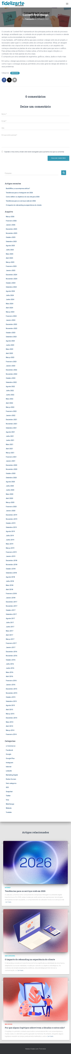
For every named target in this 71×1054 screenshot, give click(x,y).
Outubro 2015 (10, 697)
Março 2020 (10, 502)
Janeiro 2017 (10, 647)
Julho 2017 (10, 622)
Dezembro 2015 (11, 689)
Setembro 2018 (11, 573)
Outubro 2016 (10, 660)
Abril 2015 (9, 709)
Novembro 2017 (11, 606)
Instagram (9, 762)
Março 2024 (10, 312)
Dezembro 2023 (11, 324)
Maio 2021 (9, 444)
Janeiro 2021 (10, 461)
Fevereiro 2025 (11, 266)
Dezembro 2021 (11, 419)
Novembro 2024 (11, 279)
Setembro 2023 (11, 337)
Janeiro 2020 (10, 511)
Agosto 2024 (10, 291)
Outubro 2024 (10, 283)
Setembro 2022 (11, 382)
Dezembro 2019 (11, 515)
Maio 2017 (9, 631)
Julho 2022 (10, 390)
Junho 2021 (10, 440)
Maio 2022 (9, 399)
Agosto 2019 (10, 531)
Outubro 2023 (10, 332)
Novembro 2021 (11, 424)
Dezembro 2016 (11, 651)
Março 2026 (10, 216)
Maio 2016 (9, 672)
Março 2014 (10, 730)
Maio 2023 (9, 349)
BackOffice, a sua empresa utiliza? (18, 188)
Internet (8, 767)
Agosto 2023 (10, 341)
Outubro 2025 (10, 237)
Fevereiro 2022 (11, 411)
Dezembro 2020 (11, 465)
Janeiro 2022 (10, 415)
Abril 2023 (9, 353)
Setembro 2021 (11, 428)
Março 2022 (10, 407)
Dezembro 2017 (11, 602)
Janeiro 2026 (10, 225)
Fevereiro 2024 (11, 316)
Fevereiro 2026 (11, 221)
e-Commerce (10, 746)
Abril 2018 (9, 589)
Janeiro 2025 (10, 270)
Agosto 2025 (10, 245)
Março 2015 (10, 714)
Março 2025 (10, 262)
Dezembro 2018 (11, 560)
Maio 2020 (9, 494)
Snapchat (9, 791)
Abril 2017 (9, 635)
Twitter (8, 796)
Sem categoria (11, 783)
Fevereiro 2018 (11, 593)
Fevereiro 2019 (11, 552)
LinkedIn (9, 771)
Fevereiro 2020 (11, 506)
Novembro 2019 (11, 519)
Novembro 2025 (11, 233)
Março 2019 (10, 548)
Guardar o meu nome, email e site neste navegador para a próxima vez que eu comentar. (34, 152)
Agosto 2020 (10, 482)
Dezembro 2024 (11, 275)
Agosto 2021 (10, 432)
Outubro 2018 (10, 569)
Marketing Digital (12, 775)
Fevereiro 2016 (11, 680)
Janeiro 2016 (10, 685)
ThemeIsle (42, 1049)
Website (8, 808)
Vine (7, 800)
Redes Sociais (11, 779)
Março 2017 (10, 639)
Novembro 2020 (11, 469)
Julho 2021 (10, 436)
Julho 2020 (10, 486)
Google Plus (10, 758)
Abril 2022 (9, 403)
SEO (7, 787)
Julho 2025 (10, 250)
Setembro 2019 (11, 527)
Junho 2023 (10, 345)
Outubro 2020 (10, 473)
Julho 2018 (10, 581)
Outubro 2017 (10, 610)
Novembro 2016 (11, 656)
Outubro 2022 (10, 378)
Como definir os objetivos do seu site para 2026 (22, 197)
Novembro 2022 (11, 374)
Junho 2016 (10, 668)
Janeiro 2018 (10, 598)
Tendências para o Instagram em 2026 (19, 193)
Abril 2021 (9, 449)
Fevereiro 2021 (11, 457)
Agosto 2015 (10, 705)
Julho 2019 (10, 535)
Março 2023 (10, 357)
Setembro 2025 (11, 241)
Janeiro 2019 (10, 556)
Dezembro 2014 (11, 718)
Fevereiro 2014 (11, 734)
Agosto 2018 (10, 577)
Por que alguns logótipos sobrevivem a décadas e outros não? (35, 1027)
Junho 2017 (10, 627)
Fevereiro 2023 (11, 361)
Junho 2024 (10, 299)
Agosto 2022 (10, 386)
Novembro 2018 (11, 564)
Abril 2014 (9, 726)
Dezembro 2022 (11, 370)
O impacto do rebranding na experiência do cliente (24, 205)
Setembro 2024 (11, 287)
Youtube (9, 812)
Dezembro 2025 (11, 229)
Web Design (15, 73)
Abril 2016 (9, 676)
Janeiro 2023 (10, 366)
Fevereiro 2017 (11, 643)
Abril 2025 (9, 258)
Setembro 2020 (11, 477)
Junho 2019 (10, 540)
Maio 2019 (9, 544)
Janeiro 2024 (10, 320)
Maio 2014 (9, 722)
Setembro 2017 (11, 614)
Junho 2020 (10, 490)
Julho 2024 (10, 295)
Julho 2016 (10, 664)
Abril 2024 (9, 308)
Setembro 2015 (11, 701)
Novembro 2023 (11, 328)
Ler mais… (8, 902)
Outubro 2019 (10, 523)
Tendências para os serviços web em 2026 (21, 201)
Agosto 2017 (10, 618)
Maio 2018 (9, 585)
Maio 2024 (9, 304)
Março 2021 (10, 453)
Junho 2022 (10, 395)
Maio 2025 (9, 254)
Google (8, 754)
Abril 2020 (9, 498)
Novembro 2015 (11, 693)
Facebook (9, 750)
